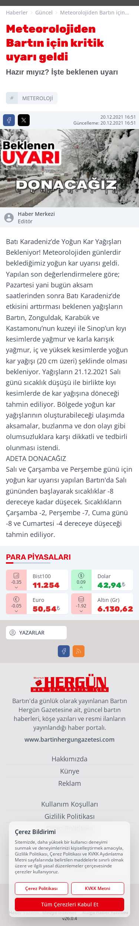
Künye (69, 771)
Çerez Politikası (41, 888)
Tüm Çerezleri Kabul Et (69, 904)
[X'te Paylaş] (24, 120)
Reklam (69, 783)
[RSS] (79, 651)
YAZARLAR (26, 632)
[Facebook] (64, 651)
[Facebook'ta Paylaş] (9, 120)
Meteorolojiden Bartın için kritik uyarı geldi (92, 12)
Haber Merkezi (42, 217)
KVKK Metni (97, 888)
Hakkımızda (69, 758)
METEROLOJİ (37, 98)
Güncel (44, 12)
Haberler (17, 12)
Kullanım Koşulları (69, 804)
